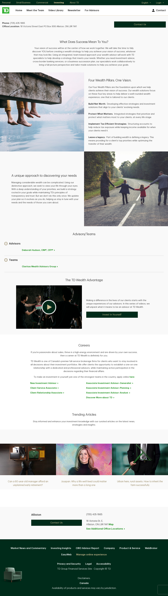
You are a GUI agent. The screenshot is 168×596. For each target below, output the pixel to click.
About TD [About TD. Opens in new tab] (74, 3)
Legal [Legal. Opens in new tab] (88, 564)
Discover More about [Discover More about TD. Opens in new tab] (100, 398)
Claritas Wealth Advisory (40, 267)
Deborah (38, 250)
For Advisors (92, 10)
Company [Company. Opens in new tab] (109, 548)
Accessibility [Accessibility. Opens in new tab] (103, 564)
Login (160, 3)
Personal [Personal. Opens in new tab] (6, 3)
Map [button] (111, 524)
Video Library (55, 10)
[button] (12, 244)
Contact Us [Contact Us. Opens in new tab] (140, 24)
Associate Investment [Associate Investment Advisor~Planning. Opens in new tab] (108, 388)
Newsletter (74, 10)
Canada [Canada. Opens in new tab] (84, 583)
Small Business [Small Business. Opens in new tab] (23, 3)
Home (19, 10)
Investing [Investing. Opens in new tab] (59, 3)
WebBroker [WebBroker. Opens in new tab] (151, 548)
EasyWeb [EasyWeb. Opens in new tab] (66, 554)
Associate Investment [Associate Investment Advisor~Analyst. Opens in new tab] (108, 393)
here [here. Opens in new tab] (132, 377)
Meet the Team (35, 10)
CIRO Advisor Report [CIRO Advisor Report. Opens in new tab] (87, 548)
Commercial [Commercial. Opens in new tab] (42, 3)
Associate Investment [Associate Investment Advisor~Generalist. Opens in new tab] (109, 383)
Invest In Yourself (112, 315)
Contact (158, 10)
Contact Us (56, 523)
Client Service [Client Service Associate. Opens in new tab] (44, 388)
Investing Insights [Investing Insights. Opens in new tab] (61, 548)
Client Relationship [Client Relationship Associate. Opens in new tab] (47, 393)
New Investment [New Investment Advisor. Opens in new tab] (44, 383)
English (146, 3)
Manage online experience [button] (91, 554)
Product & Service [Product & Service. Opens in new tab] (130, 548)
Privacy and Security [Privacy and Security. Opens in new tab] (69, 564)
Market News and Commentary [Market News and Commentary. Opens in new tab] (28, 548)
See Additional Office (105, 529)
